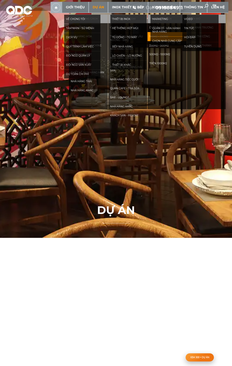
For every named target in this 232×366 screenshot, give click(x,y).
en (223, 5)
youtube (201, 5)
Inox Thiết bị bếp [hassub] (150, 14)
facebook (192, 5)
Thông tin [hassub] (201, 14)
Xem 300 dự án (199, 357)
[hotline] (159, 5)
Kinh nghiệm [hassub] (178, 14)
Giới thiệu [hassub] (109, 14)
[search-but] (212, 5)
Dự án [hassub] (127, 14)
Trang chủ (93, 14)
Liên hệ (220, 14)
